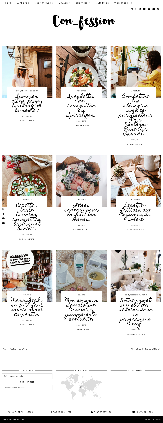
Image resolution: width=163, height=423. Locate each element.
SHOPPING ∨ (83, 3)
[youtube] (144, 9)
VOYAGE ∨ (64, 3)
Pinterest (102, 412)
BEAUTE (81, 295)
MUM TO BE (102, 3)
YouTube (142, 412)
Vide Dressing (123, 3)
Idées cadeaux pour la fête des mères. (81, 213)
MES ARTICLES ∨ (44, 3)
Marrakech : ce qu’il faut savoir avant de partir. (27, 308)
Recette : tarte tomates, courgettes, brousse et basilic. (27, 217)
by (153, 419)
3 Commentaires (27, 121)
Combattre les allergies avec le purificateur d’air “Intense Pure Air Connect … (136, 115)
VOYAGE (27, 295)
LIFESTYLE (136, 91)
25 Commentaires (136, 334)
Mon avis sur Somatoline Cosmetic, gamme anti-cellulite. (81, 310)
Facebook (61, 412)
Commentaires (81, 329)
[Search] (158, 9)
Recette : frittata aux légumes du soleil (136, 213)
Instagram (20, 412)
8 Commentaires (135, 230)
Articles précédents (145, 348)
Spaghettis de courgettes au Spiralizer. (81, 106)
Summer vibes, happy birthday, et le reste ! (27, 104)
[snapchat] (149, 9)
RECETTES (81, 91)
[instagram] (132, 9)
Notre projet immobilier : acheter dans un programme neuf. (135, 312)
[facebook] (136, 9)
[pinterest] (140, 9)
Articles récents (15, 348)
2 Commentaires (135, 144)
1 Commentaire (81, 125)
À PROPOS (23, 3)
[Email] (154, 9)
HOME (8, 3)
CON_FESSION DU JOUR (27, 91)
